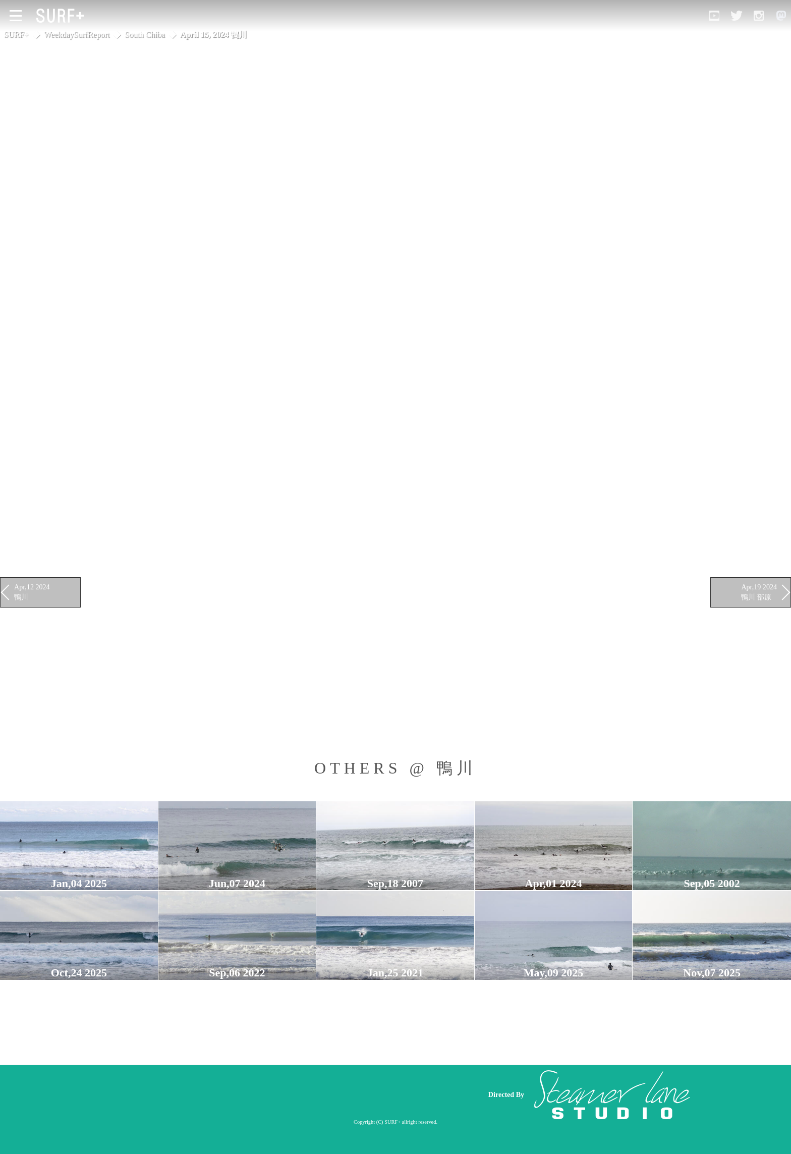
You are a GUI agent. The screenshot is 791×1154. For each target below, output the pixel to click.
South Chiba (145, 34)
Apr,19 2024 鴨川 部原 (759, 592)
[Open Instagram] (759, 16)
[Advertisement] (284, 1094)
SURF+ (16, 34)
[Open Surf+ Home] (62, 16)
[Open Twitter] (736, 16)
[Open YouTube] (714, 16)
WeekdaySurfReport (76, 34)
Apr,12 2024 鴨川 (32, 592)
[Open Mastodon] (781, 16)
